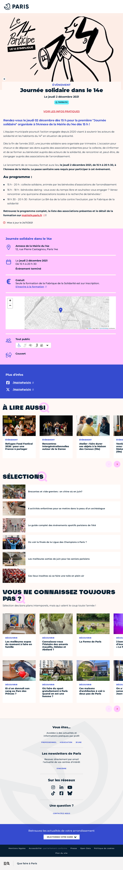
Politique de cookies (104, 848)
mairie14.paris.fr (32, 215)
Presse (73, 848)
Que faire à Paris (27, 863)
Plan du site (61, 853)
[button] (60, 310)
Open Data (85, 848)
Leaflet (89, 328)
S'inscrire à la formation (30, 286)
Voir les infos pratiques (61, 111)
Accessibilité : (48, 848)
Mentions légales (17, 848)
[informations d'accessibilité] (33, 345)
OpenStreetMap (104, 328)
